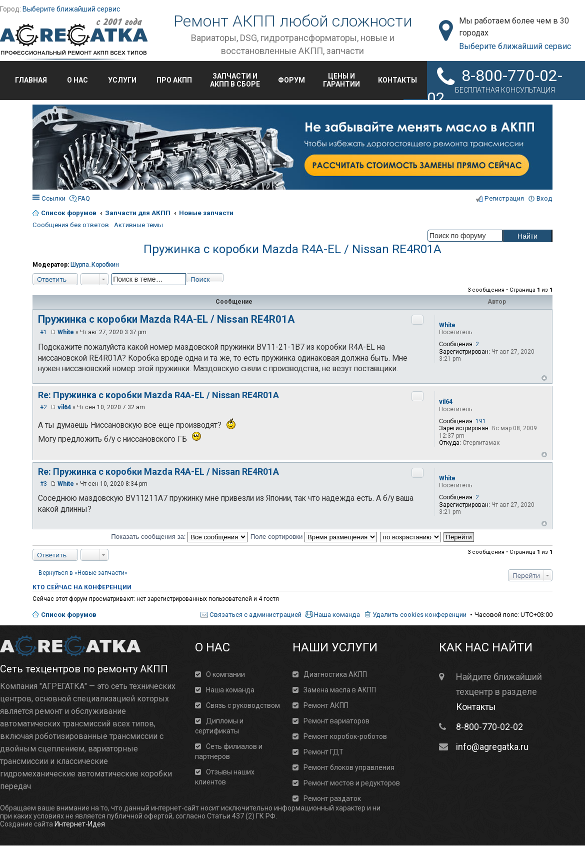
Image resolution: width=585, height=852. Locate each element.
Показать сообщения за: (179, 536)
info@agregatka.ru (492, 746)
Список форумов (68, 614)
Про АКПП (174, 80)
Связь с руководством (243, 705)
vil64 (445, 401)
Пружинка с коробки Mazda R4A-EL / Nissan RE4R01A (293, 249)
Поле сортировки (313, 536)
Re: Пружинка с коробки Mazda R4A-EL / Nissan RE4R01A (158, 395)
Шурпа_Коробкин (94, 264)
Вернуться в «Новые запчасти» (83, 572)
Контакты (397, 80)
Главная (31, 80)
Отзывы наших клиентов (224, 777)
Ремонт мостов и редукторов (352, 783)
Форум (291, 80)
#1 (43, 332)
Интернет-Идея (79, 824)
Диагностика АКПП (335, 674)
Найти (528, 236)
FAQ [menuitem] (84, 198)
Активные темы (138, 225)
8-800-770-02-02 (489, 726)
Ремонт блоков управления (349, 767)
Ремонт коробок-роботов (345, 736)
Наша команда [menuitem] (337, 614)
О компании (225, 674)
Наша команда (230, 690)
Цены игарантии (341, 80)
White (447, 325)
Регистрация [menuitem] (504, 198)
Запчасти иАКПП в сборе (235, 80)
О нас (77, 80)
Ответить (51, 279)
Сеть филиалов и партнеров (228, 751)
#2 (43, 407)
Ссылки (54, 198)
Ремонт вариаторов (337, 721)
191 (481, 421)
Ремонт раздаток (332, 798)
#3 (43, 483)
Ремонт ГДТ (324, 752)
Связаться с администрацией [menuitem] (256, 614)
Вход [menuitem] (544, 198)
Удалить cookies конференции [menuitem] (419, 614)
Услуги (122, 80)
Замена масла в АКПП (340, 690)
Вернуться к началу (544, 378)
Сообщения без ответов (70, 225)
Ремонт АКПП (326, 705)
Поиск (200, 278)
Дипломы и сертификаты (219, 726)
